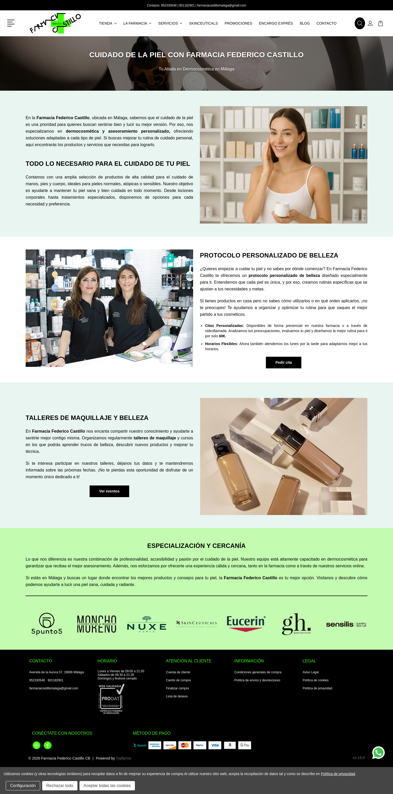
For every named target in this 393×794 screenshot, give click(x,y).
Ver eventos (109, 491)
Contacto (327, 23)
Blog (305, 23)
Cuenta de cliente (178, 672)
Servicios (170, 23)
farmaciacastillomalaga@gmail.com (221, 5)
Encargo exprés (276, 23)
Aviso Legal (311, 672)
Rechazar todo (59, 785)
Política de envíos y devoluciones (257, 680)
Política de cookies (316, 680)
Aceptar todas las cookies (107, 785)
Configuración (23, 785)
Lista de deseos (177, 696)
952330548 (169, 5)
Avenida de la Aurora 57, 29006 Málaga (56, 672)
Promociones (238, 23)
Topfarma (123, 758)
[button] (11, 22)
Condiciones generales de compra (257, 672)
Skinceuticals (203, 23)
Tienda (108, 23)
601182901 (187, 5)
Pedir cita (283, 362)
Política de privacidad (317, 688)
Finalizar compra (177, 688)
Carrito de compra (178, 680)
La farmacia (137, 23)
